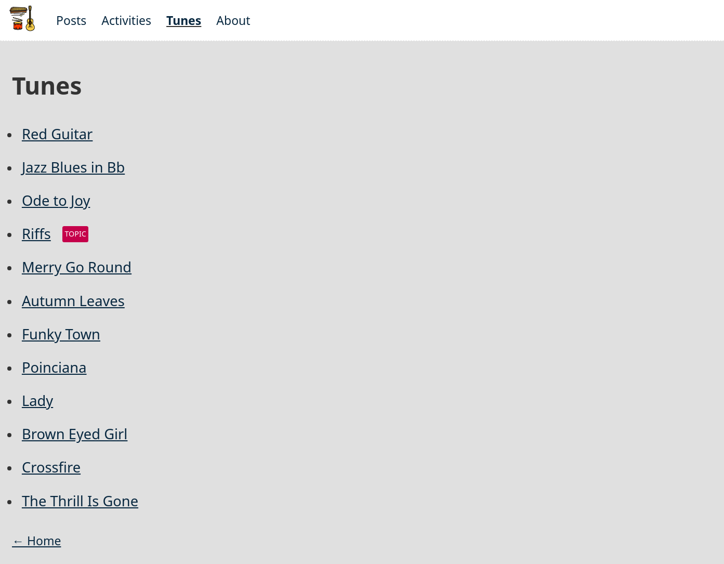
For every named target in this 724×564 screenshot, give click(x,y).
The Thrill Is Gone (80, 500)
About (233, 20)
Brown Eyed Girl (74, 433)
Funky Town (61, 334)
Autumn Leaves (73, 300)
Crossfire (51, 467)
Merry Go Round (76, 267)
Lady (37, 400)
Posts (71, 20)
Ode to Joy (56, 200)
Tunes (183, 20)
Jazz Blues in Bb (73, 167)
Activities (126, 20)
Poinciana (54, 367)
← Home (36, 540)
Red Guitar (57, 133)
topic (75, 234)
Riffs (36, 233)
